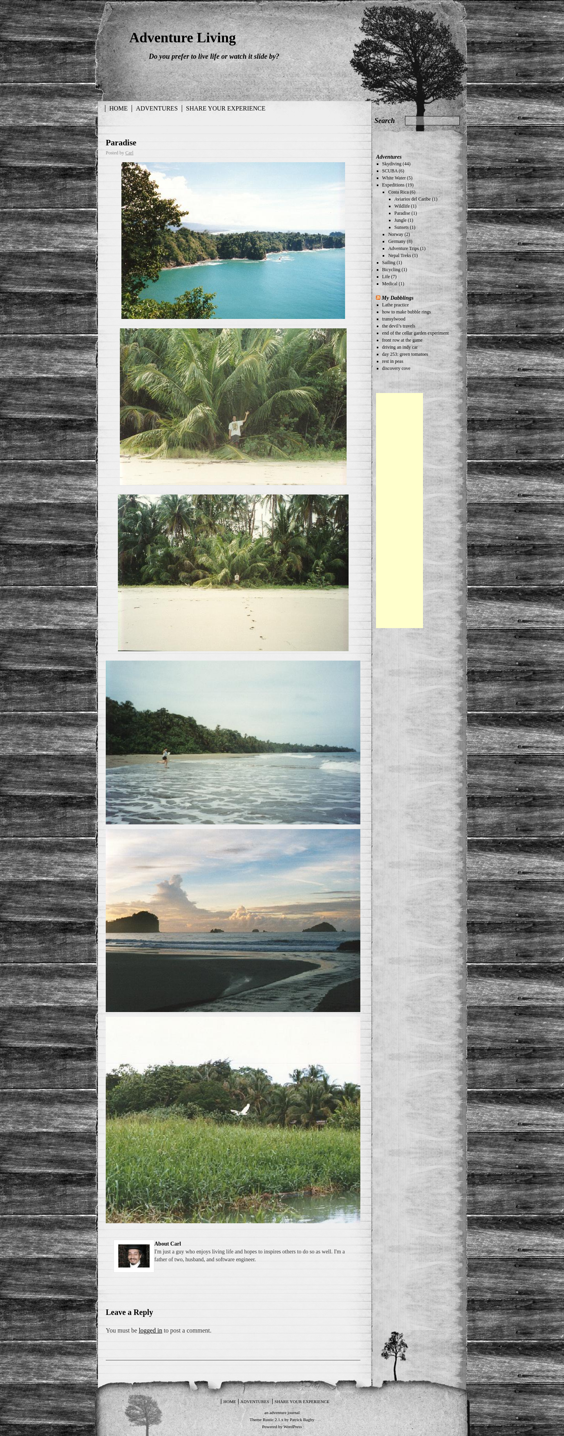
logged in (150, 1330)
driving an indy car (400, 347)
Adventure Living (182, 37)
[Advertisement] (399, 510)
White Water (394, 178)
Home (118, 108)
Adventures (157, 108)
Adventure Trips (403, 248)
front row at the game (402, 340)
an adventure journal (282, 1412)
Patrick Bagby (302, 1419)
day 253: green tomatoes (405, 354)
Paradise (121, 142)
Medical (390, 283)
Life (386, 276)
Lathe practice (395, 305)
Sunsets (401, 227)
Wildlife (402, 206)
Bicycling (391, 269)
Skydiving (391, 164)
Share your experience (226, 108)
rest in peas (392, 361)
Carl (129, 153)
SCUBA (390, 171)
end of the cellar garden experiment (415, 333)
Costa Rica (398, 192)
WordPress (293, 1426)
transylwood (393, 319)
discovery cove (396, 368)
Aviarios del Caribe (412, 199)
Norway (395, 234)
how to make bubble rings (406, 312)
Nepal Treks (399, 255)
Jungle (400, 220)
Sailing (389, 262)
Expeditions (393, 185)
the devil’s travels (399, 326)
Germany (397, 241)
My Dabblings (398, 298)
